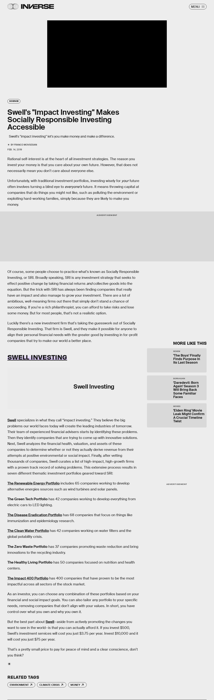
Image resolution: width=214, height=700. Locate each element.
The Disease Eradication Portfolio (34, 515)
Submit (189, 322)
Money (75, 684)
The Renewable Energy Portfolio (33, 483)
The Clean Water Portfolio (28, 530)
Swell (11, 420)
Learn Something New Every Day (169, 276)
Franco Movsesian (25, 144)
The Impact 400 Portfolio (27, 578)
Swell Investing (37, 356)
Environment (19, 684)
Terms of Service (173, 311)
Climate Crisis (49, 684)
